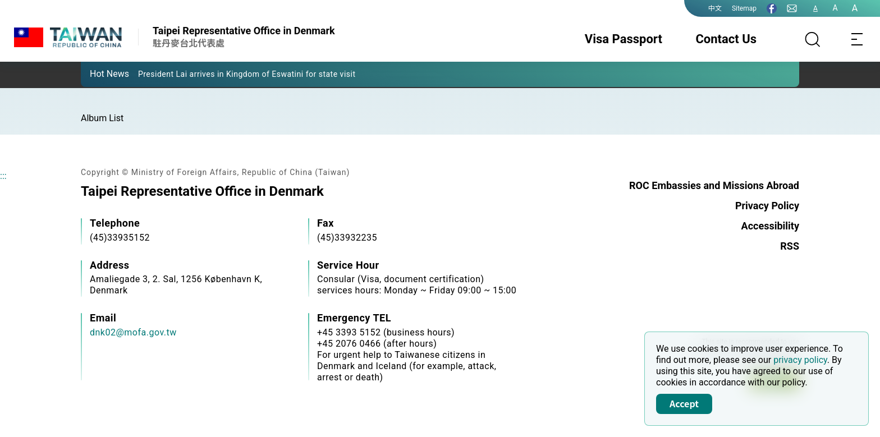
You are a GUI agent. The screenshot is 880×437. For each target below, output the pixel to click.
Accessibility (770, 226)
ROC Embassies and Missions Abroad (714, 185)
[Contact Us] (792, 8)
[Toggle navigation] (857, 39)
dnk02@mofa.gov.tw (133, 332)
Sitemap (744, 8)
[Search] (812, 39)
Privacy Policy (767, 205)
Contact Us (726, 39)
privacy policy (800, 360)
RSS (789, 246)
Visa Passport (623, 39)
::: (3, 176)
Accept (684, 403)
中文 (715, 8)
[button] (97, 73)
